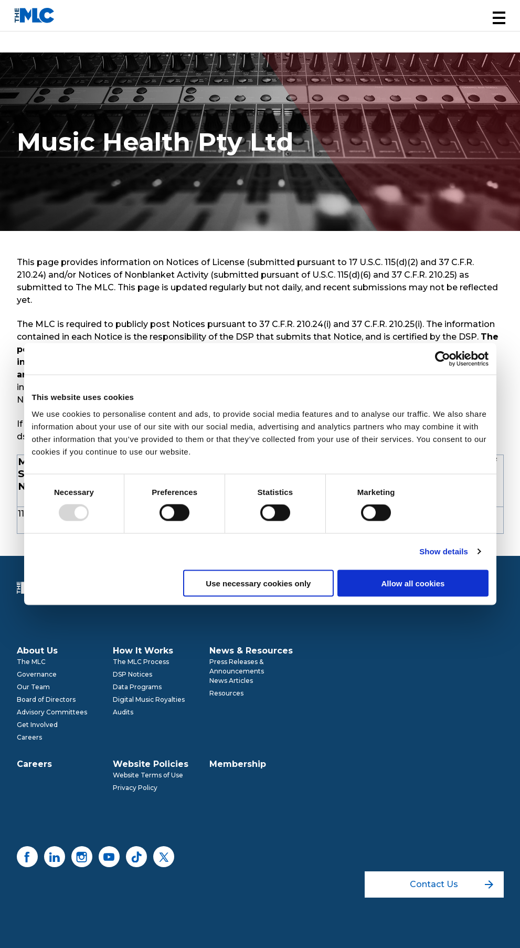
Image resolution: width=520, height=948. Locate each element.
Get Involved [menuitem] (37, 725)
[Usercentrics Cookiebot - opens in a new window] (443, 359)
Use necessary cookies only (258, 582)
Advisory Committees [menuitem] (52, 712)
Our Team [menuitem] (33, 687)
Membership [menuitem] (237, 764)
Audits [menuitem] (123, 712)
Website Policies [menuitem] (150, 764)
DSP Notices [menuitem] (132, 674)
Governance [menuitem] (37, 674)
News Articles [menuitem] (231, 680)
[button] (499, 17)
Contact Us (451, 884)
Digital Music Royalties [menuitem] (149, 699)
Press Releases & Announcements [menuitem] (236, 666)
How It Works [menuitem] (143, 651)
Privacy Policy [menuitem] (135, 788)
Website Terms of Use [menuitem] (148, 775)
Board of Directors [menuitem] (46, 699)
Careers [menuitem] (29, 737)
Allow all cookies (413, 582)
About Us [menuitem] (37, 651)
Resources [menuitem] (226, 693)
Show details (443, 551)
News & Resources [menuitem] (251, 651)
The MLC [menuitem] (31, 662)
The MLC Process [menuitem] (141, 662)
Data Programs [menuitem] (137, 687)
